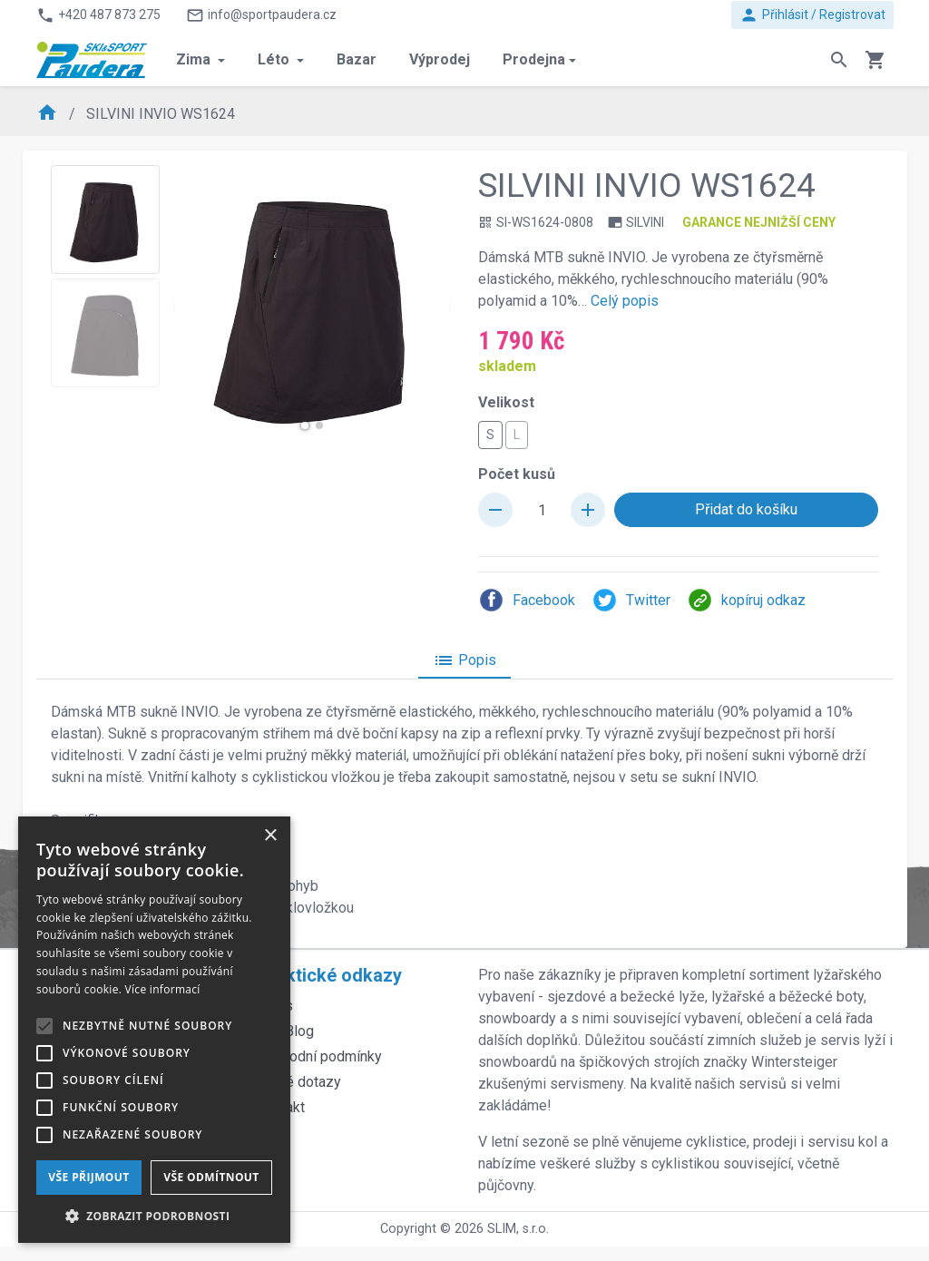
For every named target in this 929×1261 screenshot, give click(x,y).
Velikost (506, 402)
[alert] (154, 1029)
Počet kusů (516, 474)
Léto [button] (275, 59)
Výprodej (439, 59)
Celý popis (625, 300)
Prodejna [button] (534, 59)
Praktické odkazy (329, 975)
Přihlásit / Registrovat (812, 14)
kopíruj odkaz (746, 600)
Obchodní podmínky (319, 1056)
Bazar (356, 59)
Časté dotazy (299, 1081)
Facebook (526, 600)
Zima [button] (195, 59)
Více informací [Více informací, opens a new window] (162, 989)
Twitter (631, 600)
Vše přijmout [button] (88, 1177)
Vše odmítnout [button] (211, 1177)
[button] (304, 425)
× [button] (270, 836)
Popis (464, 660)
